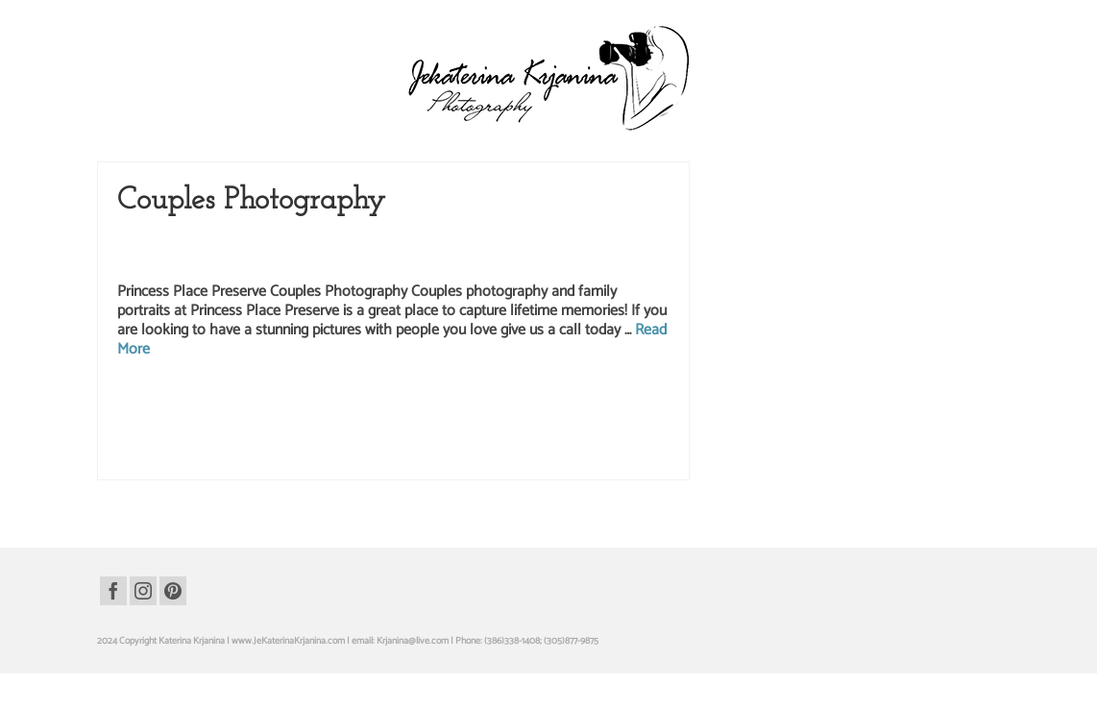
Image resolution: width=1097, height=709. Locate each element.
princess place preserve (198, 442)
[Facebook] (113, 590)
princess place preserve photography (465, 442)
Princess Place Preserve (168, 260)
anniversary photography (175, 401)
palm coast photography (299, 421)
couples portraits (425, 401)
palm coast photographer (201, 421)
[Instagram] (143, 590)
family (473, 401)
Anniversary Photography (235, 241)
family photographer (528, 401)
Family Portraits (522, 241)
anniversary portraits (266, 401)
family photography (608, 401)
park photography (603, 421)
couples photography (349, 401)
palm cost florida (452, 421)
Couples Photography (343, 241)
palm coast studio (383, 421)
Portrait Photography (608, 241)
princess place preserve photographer (319, 442)
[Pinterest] (172, 590)
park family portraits (526, 421)
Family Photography (439, 241)
